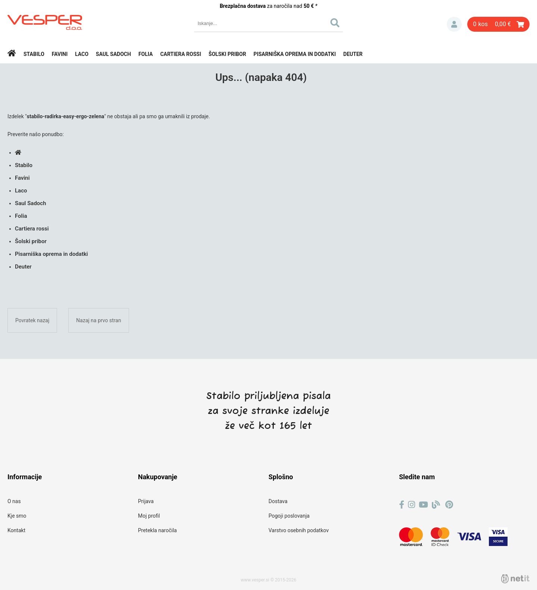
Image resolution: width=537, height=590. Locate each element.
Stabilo (33, 54)
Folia (145, 54)
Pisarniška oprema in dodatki (295, 54)
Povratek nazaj (32, 320)
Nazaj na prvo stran (98, 320)
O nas (14, 501)
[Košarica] (498, 24)
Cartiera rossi (180, 54)
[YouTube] (423, 504)
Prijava (454, 24)
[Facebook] (401, 504)
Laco (81, 54)
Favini (60, 54)
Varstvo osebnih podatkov (298, 530)
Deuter (353, 54)
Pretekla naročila (157, 530)
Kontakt (16, 530)
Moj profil (149, 516)
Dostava (278, 501)
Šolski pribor (227, 54)
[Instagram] (411, 504)
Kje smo (16, 516)
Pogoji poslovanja (289, 516)
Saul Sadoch (113, 54)
